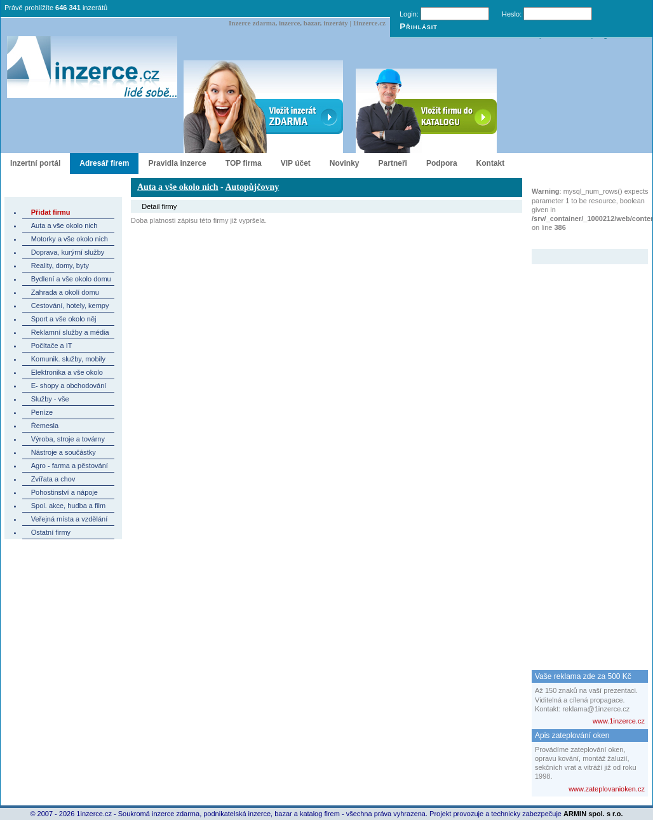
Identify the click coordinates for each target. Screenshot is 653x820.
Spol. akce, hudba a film (68, 505)
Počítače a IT (51, 345)
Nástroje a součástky (63, 452)
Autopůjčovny (252, 187)
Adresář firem (104, 163)
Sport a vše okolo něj (64, 319)
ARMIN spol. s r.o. (593, 813)
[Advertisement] (582, 454)
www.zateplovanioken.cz (607, 789)
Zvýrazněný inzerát (580, 240)
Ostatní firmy (51, 532)
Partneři (393, 163)
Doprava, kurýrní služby (68, 252)
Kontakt (490, 163)
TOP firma (244, 163)
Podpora (441, 163)
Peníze (42, 412)
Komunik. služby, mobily (68, 359)
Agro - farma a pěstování (69, 465)
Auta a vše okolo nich (64, 225)
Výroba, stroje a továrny (68, 439)
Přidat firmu (51, 212)
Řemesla (44, 425)
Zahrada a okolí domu (65, 292)
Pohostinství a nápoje (64, 492)
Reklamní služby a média (70, 332)
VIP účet (296, 163)
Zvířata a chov (53, 479)
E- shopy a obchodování (69, 385)
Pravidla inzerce (177, 163)
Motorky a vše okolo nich (69, 239)
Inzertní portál (35, 163)
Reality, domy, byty (60, 265)
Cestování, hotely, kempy (70, 305)
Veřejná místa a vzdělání (69, 519)
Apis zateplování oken (572, 735)
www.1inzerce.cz (619, 721)
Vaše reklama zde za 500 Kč (583, 676)
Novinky (345, 163)
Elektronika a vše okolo (67, 372)
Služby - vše (50, 399)
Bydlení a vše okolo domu (71, 279)
